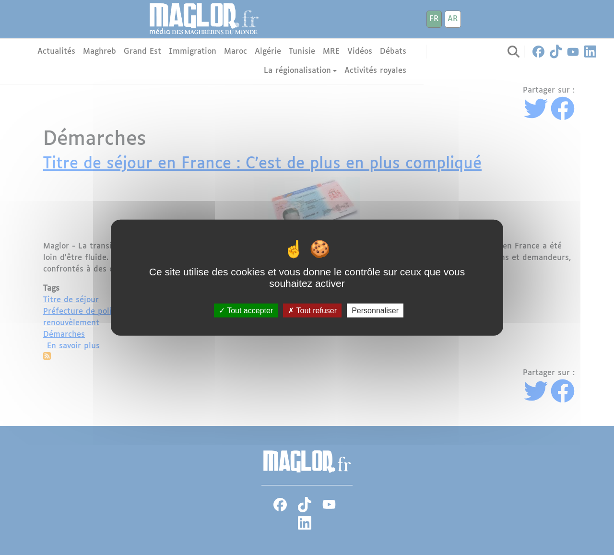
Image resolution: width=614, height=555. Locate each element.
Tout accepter (246, 311)
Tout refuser (312, 311)
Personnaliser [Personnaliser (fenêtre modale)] (375, 311)
